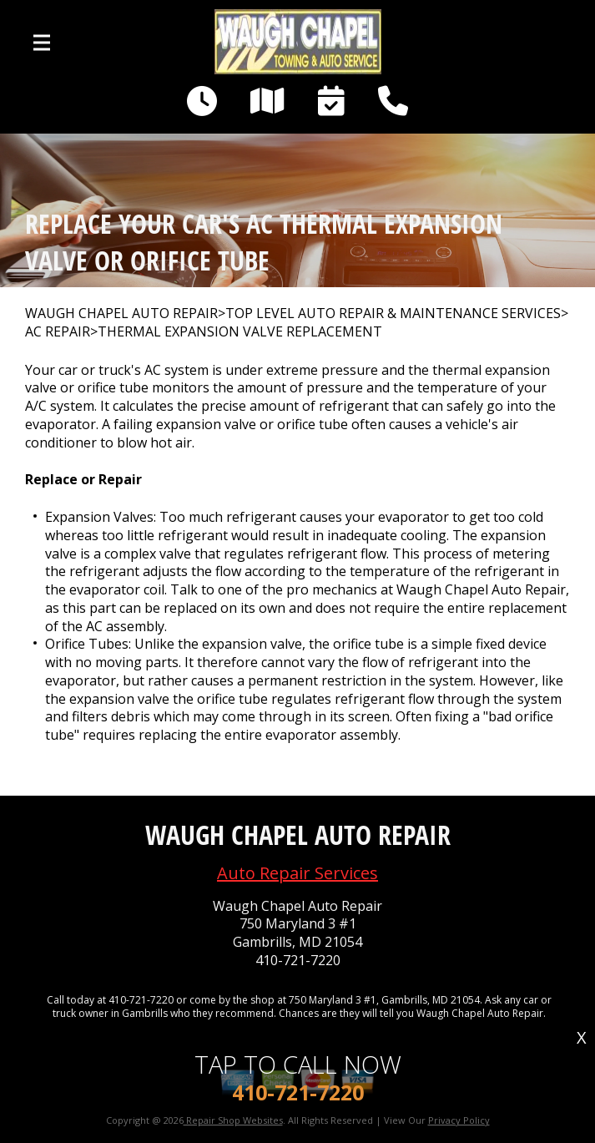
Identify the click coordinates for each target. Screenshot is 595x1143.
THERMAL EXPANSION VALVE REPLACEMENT (240, 332)
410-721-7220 (297, 960)
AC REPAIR (57, 332)
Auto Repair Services (297, 873)
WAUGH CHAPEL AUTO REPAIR (121, 313)
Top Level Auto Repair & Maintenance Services (393, 313)
